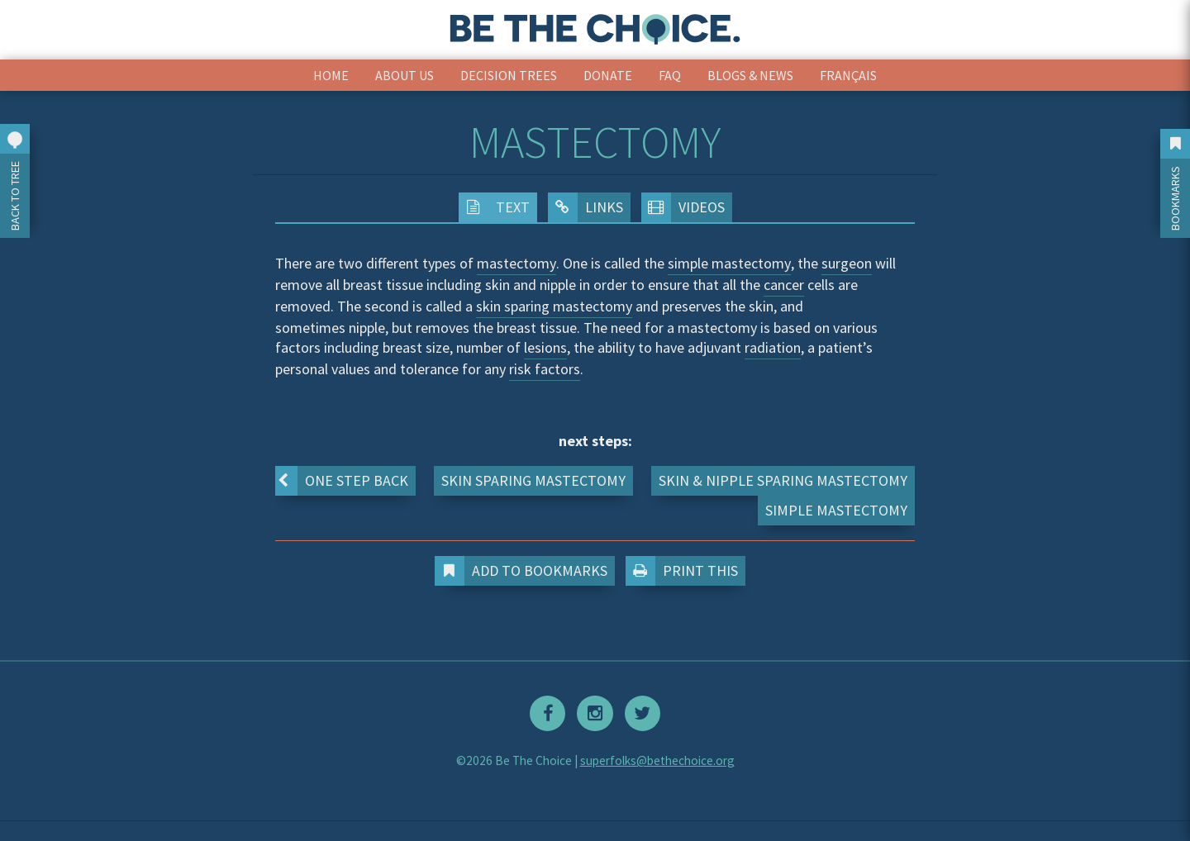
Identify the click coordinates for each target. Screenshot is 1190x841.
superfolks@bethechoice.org (657, 760)
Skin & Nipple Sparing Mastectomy (783, 480)
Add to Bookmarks (524, 571)
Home (331, 75)
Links (585, 207)
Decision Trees (508, 75)
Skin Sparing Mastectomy (533, 480)
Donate (607, 75)
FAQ (670, 75)
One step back (341, 481)
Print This (685, 571)
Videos (683, 207)
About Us (404, 75)
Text (494, 207)
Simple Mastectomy (836, 510)
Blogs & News (750, 75)
